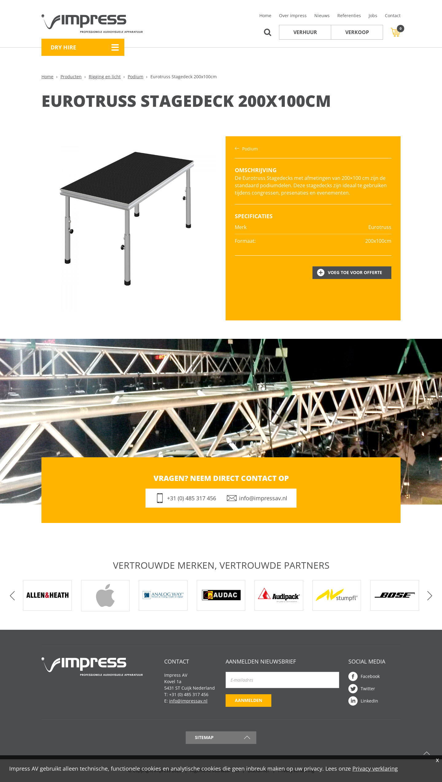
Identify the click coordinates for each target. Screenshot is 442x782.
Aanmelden (248, 700)
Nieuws (322, 15)
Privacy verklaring (375, 768)
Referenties (349, 15)
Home (265, 15)
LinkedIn (369, 701)
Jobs (373, 15)
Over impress (293, 15)
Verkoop (357, 32)
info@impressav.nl (263, 498)
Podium (135, 76)
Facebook (370, 676)
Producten (71, 76)
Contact (393, 15)
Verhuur (305, 32)
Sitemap (204, 737)
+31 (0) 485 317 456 (191, 498)
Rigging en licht (105, 76)
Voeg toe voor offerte (355, 272)
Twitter (368, 688)
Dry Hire (63, 47)
